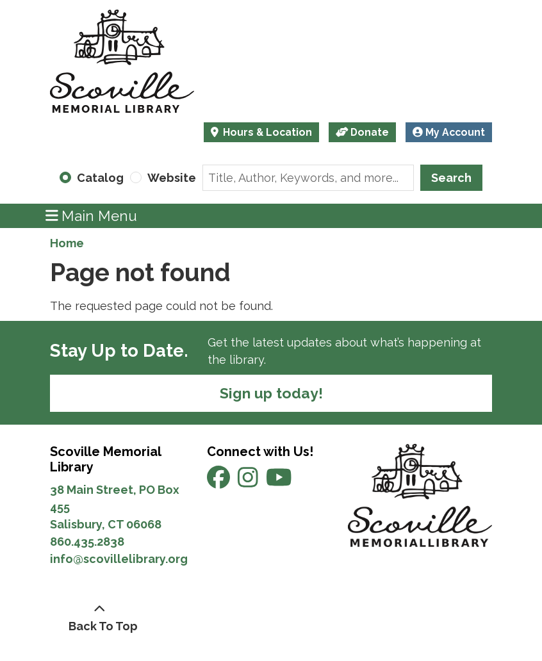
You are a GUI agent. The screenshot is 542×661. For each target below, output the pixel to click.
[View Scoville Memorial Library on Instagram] (249, 482)
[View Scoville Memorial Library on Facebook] (220, 482)
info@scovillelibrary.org (119, 559)
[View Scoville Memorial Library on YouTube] (279, 482)
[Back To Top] (99, 617)
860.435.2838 (87, 541)
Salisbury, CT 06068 (107, 524)
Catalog (100, 177)
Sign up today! (271, 393)
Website (171, 177)
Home (67, 243)
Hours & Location (266, 132)
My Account (449, 132)
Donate (363, 132)
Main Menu (91, 215)
